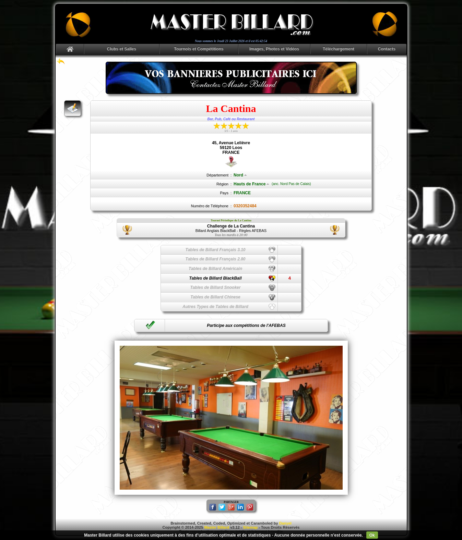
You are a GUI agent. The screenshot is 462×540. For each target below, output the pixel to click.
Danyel (285, 523)
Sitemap (250, 527)
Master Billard (216, 527)
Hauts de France (251, 184)
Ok (372, 535)
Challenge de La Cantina (231, 226)
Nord (240, 175)
